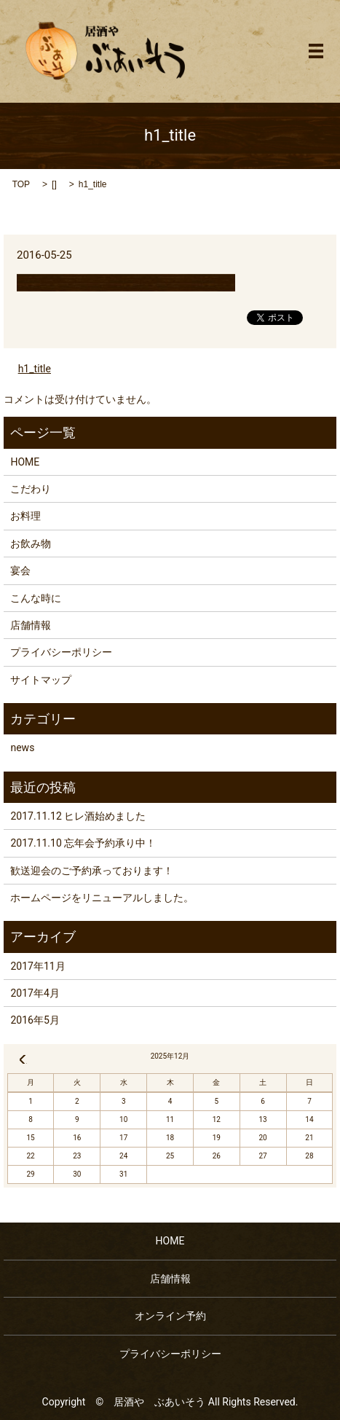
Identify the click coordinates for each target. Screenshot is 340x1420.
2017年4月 (34, 993)
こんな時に (35, 598)
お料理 (25, 516)
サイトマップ (40, 680)
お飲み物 (30, 543)
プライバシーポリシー (61, 652)
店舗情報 (30, 625)
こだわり (30, 489)
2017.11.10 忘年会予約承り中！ (83, 843)
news (22, 747)
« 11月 (22, 1059)
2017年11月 (37, 966)
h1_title (34, 368)
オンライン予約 (170, 1316)
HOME (24, 462)
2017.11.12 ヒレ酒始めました (78, 816)
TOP (21, 184)
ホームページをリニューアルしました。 (102, 897)
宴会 (20, 570)
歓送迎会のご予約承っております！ (91, 870)
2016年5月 (34, 1020)
